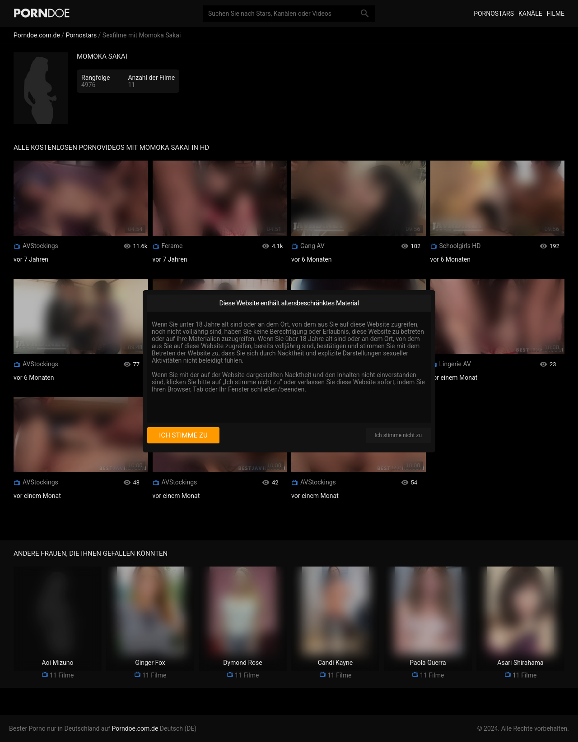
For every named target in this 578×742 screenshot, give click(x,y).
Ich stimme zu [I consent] (183, 435)
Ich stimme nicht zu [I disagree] (398, 435)
